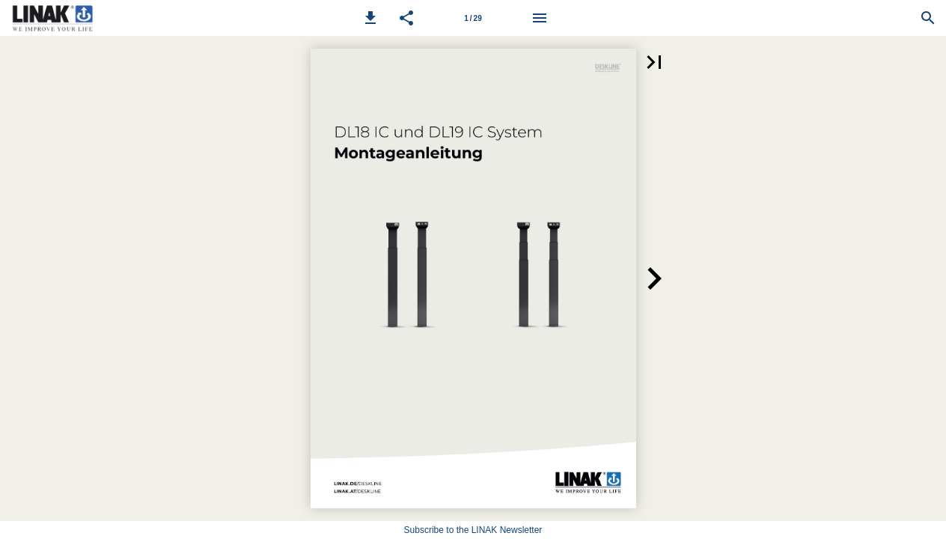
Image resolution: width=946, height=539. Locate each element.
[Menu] (540, 18)
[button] (370, 18)
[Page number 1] (473, 18)
